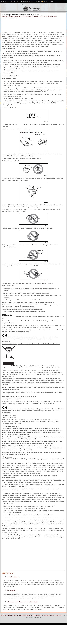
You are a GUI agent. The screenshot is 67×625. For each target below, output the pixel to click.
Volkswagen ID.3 (38, 615)
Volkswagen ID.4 (49, 615)
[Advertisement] (33, 25)
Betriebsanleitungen (8, 1)
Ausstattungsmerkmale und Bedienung (18, 16)
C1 (17, 1)
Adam (32, 1)
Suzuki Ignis (5, 16)
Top (5, 615)
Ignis (51, 1)
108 (38, 1)
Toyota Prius (58, 615)
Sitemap (9, 615)
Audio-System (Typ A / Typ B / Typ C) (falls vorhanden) (42, 16)
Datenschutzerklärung (25, 615)
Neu (2, 615)
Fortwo (44, 1)
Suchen (15, 615)
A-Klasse (24, 1)
